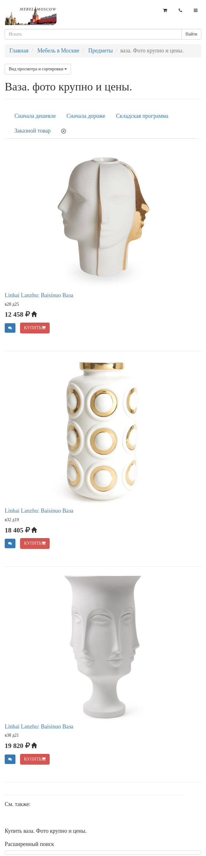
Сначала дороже (86, 116)
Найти (191, 34)
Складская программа (142, 116)
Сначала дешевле (35, 116)
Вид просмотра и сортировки (38, 69)
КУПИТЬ (35, 327)
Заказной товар (32, 131)
